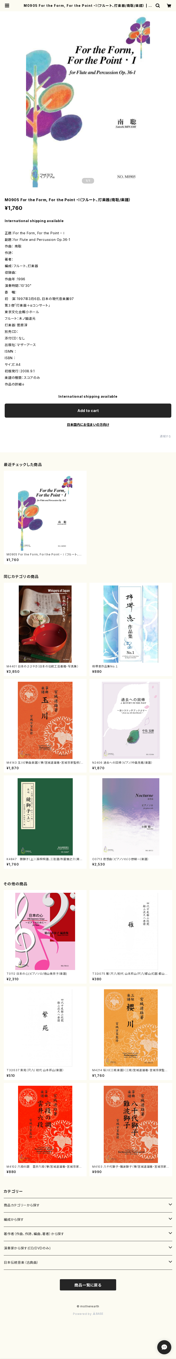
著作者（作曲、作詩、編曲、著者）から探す (34, 1234)
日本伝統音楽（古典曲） (21, 1262)
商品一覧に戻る (88, 1285)
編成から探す (14, 1219)
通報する (165, 436)
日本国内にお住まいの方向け (88, 425)
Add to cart (88, 410)
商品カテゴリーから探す (22, 1205)
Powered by (88, 1314)
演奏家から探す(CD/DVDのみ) (27, 1248)
